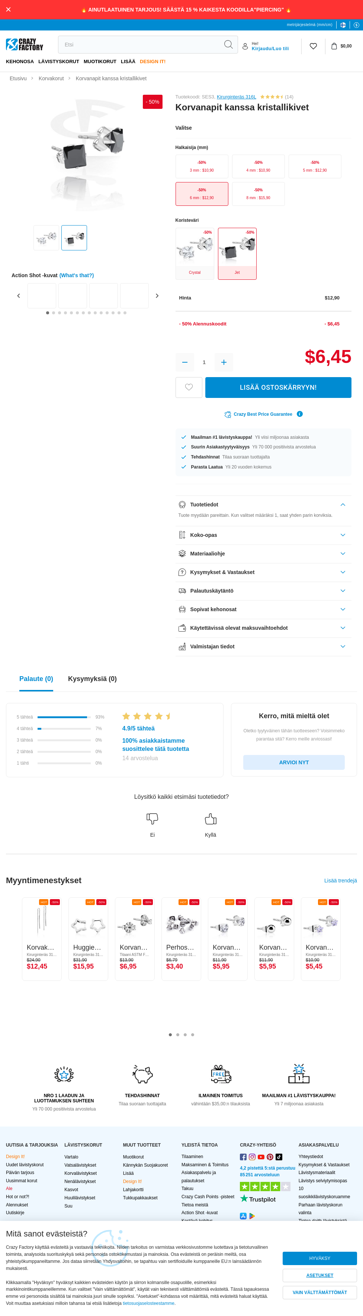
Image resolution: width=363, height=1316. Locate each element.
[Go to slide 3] (59, 312)
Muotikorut (100, 61)
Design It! (153, 61)
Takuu (187, 1188)
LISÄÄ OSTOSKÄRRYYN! (278, 387)
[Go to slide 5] (71, 312)
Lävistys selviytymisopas (323, 1180)
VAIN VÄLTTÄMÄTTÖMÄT (320, 1292)
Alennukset (17, 1205)
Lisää (128, 61)
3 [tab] (185, 1035)
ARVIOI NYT (294, 762)
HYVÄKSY (320, 1258)
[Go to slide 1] (47, 312)
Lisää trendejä (340, 881)
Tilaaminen (192, 1156)
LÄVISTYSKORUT (58, 61)
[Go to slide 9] (95, 312)
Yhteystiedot (311, 1156)
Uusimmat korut (21, 1180)
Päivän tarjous (20, 1172)
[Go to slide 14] (124, 312)
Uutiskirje (15, 1212)
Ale (9, 1188)
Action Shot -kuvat (200, 1212)
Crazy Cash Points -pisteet (208, 1196)
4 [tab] (192, 1035)
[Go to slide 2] (53, 312)
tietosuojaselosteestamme (148, 1303)
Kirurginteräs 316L (236, 97)
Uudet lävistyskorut (25, 1164)
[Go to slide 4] (65, 312)
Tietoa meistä (195, 1205)
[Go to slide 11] (107, 312)
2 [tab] (178, 1035)
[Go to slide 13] (119, 312)
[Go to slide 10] (101, 312)
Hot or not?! (17, 1196)
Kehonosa (20, 61)
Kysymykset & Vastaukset (324, 1164)
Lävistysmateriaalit (317, 1172)
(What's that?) (77, 275)
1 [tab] (170, 1035)
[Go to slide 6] (77, 312)
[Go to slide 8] (89, 312)
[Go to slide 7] (83, 312)
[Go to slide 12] (113, 312)
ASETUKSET (320, 1275)
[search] (139, 44)
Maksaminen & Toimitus (205, 1164)
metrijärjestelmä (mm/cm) (310, 25)
